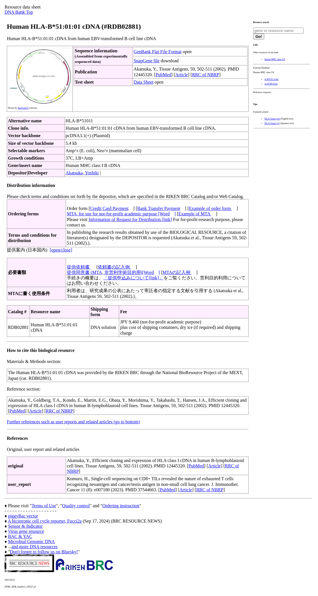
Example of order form (210, 208)
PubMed (163, 74)
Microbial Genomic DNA (31, 541)
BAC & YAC (20, 536)
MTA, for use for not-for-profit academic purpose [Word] (121, 213)
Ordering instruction (120, 505)
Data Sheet (144, 82)
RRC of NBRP (205, 74)
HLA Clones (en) (272, 118)
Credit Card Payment (109, 208)
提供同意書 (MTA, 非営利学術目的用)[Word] (113, 272)
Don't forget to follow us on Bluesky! (44, 551)
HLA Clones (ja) (272, 123)
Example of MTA (194, 213)
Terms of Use (44, 505)
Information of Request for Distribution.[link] (130, 219)
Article (181, 74)
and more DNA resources (34, 546)
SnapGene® (23, 108)
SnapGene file (147, 60)
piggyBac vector (23, 515)
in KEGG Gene (271, 79)
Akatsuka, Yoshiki (82, 172)
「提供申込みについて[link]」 (133, 277)
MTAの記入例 (176, 272)
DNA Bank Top (19, 12)
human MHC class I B (275, 59)
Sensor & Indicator (25, 526)
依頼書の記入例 (114, 267)
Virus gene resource (26, 531)
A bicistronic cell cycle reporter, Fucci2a (45, 521)
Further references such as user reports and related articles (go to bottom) (73, 421)
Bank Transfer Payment (158, 208)
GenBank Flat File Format (157, 51)
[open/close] (61, 250)
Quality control (76, 505)
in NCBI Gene (271, 84)
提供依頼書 (79, 267)
